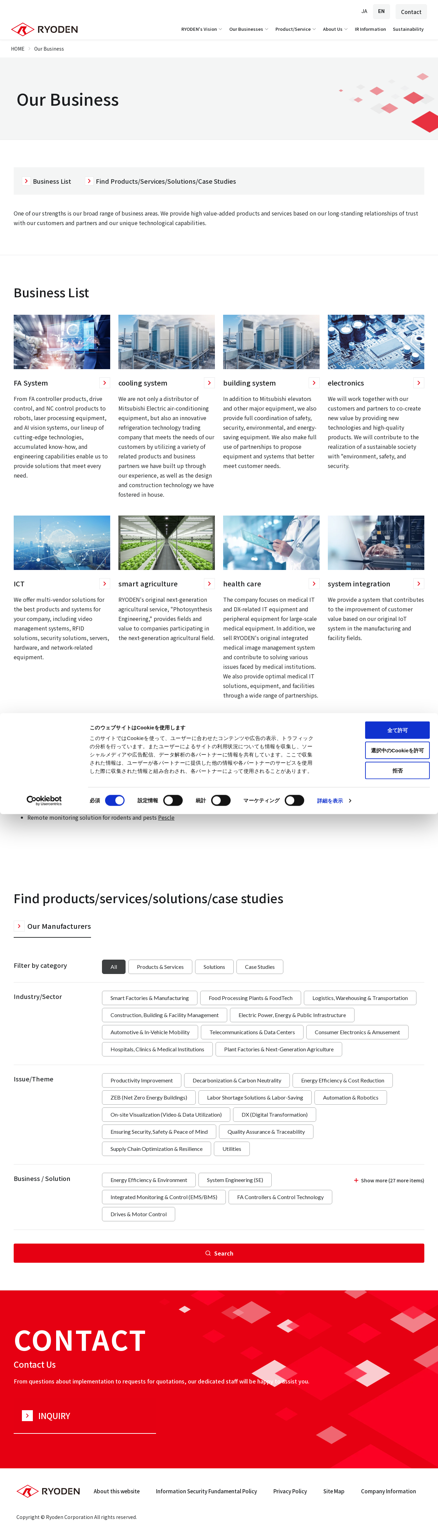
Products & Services (160, 966)
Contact (411, 11)
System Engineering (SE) (235, 1180)
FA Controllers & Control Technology (280, 1197)
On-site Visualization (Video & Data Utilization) (166, 1114)
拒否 (381, 1489)
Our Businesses (249, 29)
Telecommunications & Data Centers (252, 1032)
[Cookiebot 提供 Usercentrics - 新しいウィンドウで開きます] (44, 1520)
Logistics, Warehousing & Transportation (360, 998)
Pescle (166, 817)
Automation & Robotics (350, 1097)
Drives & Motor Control (139, 1214)
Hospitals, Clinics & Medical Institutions (157, 1049)
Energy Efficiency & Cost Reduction (342, 1080)
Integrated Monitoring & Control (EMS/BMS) (164, 1197)
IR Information (370, 29)
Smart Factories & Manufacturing (150, 998)
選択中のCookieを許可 (380, 1469)
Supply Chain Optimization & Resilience (157, 1148)
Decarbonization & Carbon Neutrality (237, 1080)
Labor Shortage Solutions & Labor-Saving (255, 1097)
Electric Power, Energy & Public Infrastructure (292, 1015)
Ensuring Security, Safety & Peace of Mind (159, 1131)
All (114, 966)
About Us (336, 29)
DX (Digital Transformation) (275, 1114)
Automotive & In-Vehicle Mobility (150, 1032)
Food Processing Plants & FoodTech (251, 998)
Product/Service (296, 29)
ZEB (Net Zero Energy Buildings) (149, 1097)
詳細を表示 (330, 1519)
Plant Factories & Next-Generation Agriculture (279, 1049)
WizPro (98, 808)
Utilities (231, 1148)
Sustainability (408, 29)
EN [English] (381, 11)
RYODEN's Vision (202, 29)
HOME (18, 48)
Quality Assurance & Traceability (266, 1131)
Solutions (214, 966)
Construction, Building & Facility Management (165, 1015)
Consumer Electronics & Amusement (357, 1032)
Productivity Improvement (142, 1080)
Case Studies (260, 966)
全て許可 (381, 1449)
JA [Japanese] (364, 11)
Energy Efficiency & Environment (149, 1180)
